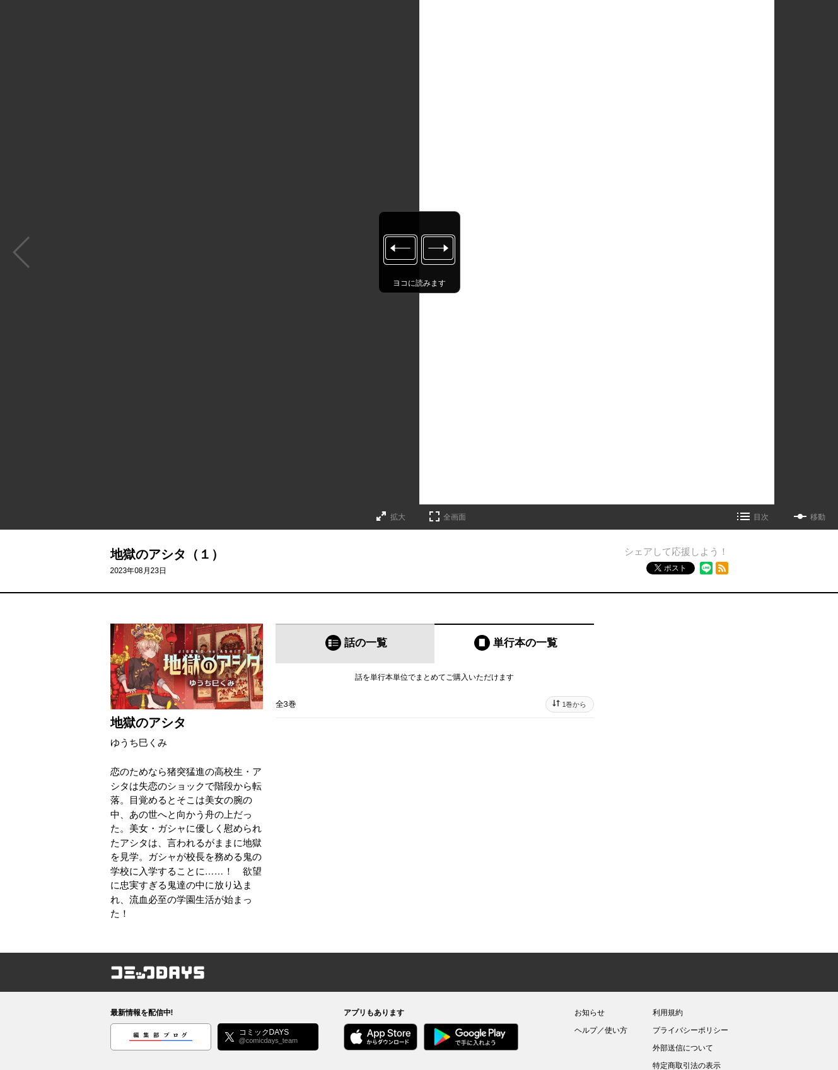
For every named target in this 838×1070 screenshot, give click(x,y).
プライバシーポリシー (690, 1030)
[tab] (355, 643)
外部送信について (683, 1048)
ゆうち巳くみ (138, 742)
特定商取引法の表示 (687, 1065)
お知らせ (589, 1012)
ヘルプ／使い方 (600, 1030)
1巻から (574, 704)
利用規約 (668, 1012)
